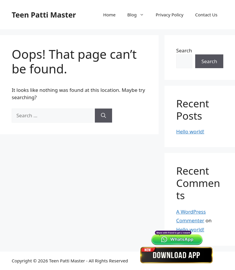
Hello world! (190, 131)
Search (184, 50)
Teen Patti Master (44, 15)
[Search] (103, 116)
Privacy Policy (169, 15)
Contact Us (206, 15)
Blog (138, 14)
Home (109, 15)
